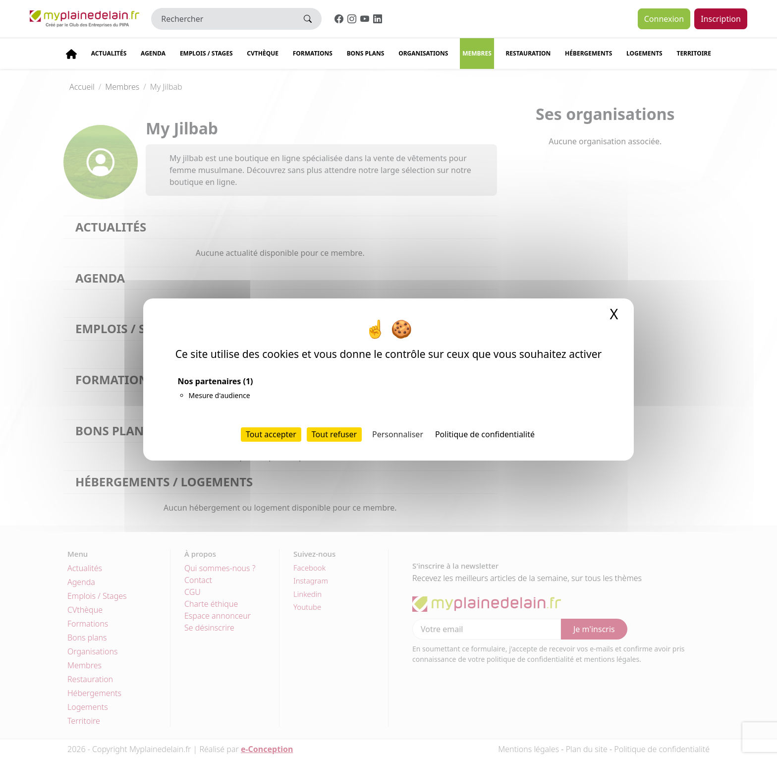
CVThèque (262, 53)
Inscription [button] (721, 18)
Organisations (423, 53)
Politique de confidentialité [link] (485, 434)
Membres (477, 53)
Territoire (693, 53)
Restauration (528, 53)
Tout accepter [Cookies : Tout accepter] (271, 434)
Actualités (109, 53)
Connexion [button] (664, 18)
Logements (644, 53)
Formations (313, 53)
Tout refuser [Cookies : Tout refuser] (334, 434)
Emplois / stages (206, 53)
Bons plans (366, 53)
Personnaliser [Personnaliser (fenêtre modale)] (397, 434)
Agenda (153, 53)
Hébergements (588, 53)
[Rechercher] (222, 19)
